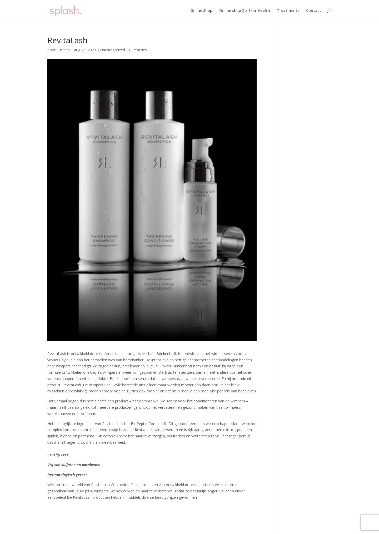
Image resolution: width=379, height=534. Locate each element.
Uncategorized (112, 49)
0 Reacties (138, 49)
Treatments (288, 11)
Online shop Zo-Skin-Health (244, 11)
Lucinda (63, 49)
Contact (313, 11)
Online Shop (201, 11)
